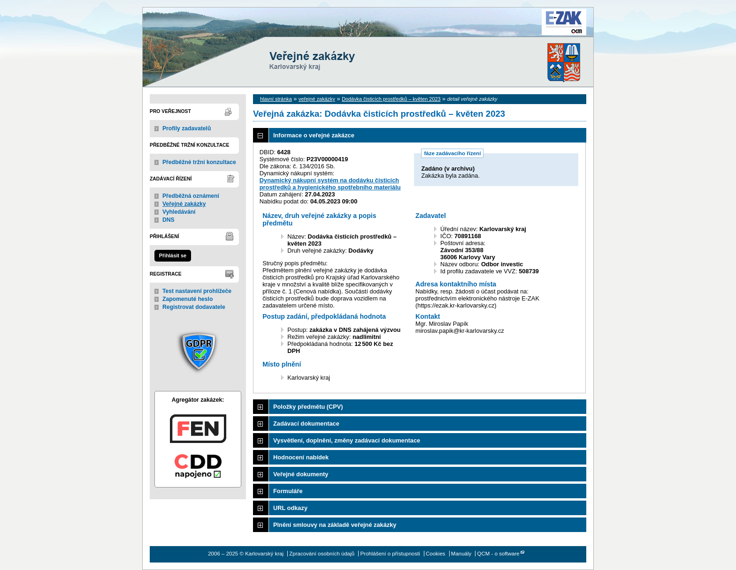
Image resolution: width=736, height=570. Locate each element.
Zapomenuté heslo (187, 299)
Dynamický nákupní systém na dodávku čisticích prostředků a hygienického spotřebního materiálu (330, 184)
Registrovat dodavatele (193, 307)
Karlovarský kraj (340, 30)
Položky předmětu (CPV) (308, 406)
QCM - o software (498, 553)
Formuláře (288, 491)
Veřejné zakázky (184, 204)
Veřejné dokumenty (300, 474)
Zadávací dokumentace (306, 423)
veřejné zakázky (317, 99)
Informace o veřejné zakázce (313, 135)
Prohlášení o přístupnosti (390, 553)
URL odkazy (290, 507)
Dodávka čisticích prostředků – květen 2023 (391, 99)
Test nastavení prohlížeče (196, 291)
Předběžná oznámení (190, 196)
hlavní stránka (276, 99)
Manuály (461, 553)
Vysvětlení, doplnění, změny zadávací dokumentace (346, 440)
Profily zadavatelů (186, 128)
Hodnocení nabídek (301, 457)
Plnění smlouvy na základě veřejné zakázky (334, 524)
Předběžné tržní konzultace (199, 162)
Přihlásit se (172, 255)
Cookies (435, 553)
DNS (168, 220)
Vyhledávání (179, 212)
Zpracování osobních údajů (321, 553)
